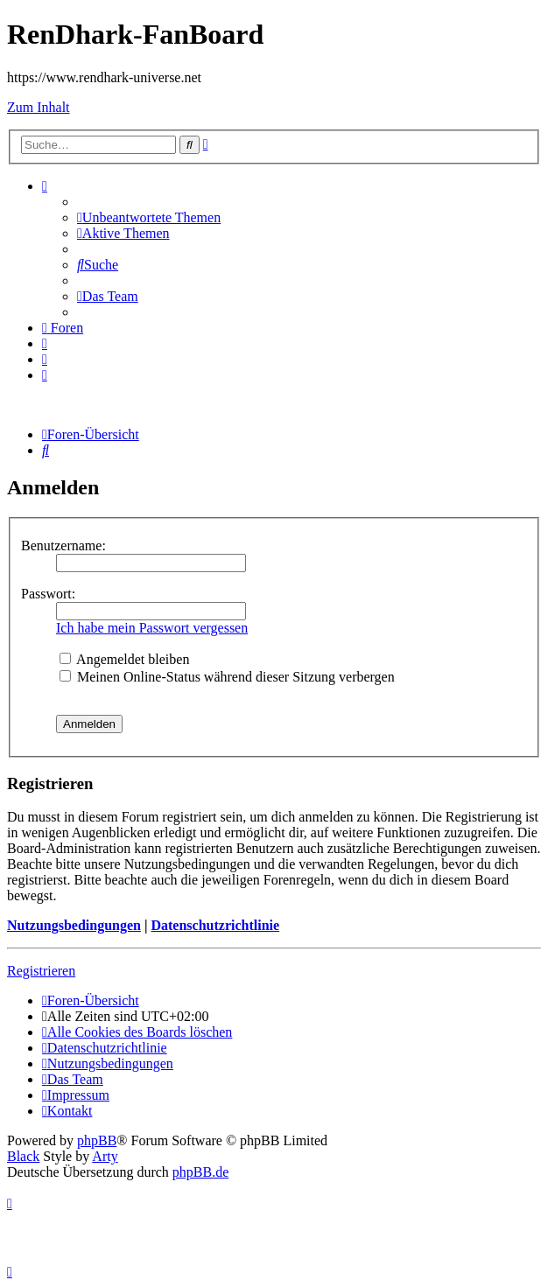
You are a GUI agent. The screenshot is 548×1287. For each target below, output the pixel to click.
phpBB (96, 1140)
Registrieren (41, 970)
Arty (104, 1156)
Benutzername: (63, 545)
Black (23, 1156)
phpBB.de (200, 1172)
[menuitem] (149, 217)
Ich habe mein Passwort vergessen (152, 627)
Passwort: (48, 593)
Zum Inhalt (38, 107)
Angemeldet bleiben (124, 659)
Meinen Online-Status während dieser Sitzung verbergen (227, 676)
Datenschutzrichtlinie (215, 925)
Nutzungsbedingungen (74, 925)
